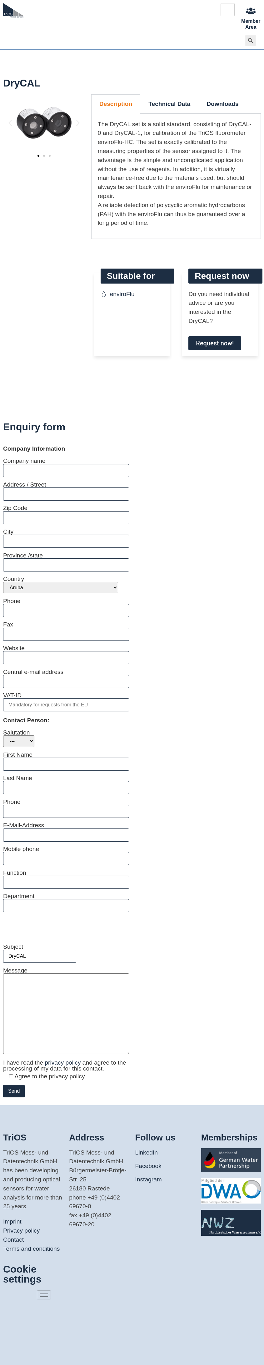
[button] (10, 123)
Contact (13, 1239)
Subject (39, 951)
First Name (66, 759)
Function (66, 877)
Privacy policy (21, 1230)
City (66, 536)
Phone (66, 605)
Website (66, 652)
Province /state (66, 560)
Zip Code (66, 512)
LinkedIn (146, 1152)
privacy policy (63, 1062)
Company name (66, 465)
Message (66, 1011)
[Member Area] (251, 11)
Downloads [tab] (222, 104)
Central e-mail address (66, 676)
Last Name (66, 782)
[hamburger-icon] (228, 9)
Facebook (148, 1166)
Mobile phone (66, 853)
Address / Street (66, 489)
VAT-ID (66, 700)
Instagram (148, 1179)
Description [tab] (115, 104)
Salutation (18, 738)
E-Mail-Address (66, 830)
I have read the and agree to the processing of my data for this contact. (64, 1065)
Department (66, 900)
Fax (66, 629)
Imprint (12, 1221)
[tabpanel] (176, 176)
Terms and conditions (31, 1248)
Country (60, 584)
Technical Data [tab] (169, 104)
